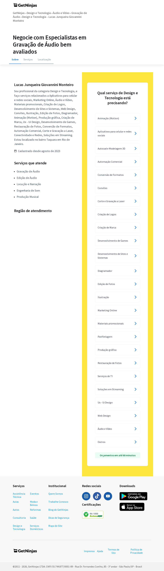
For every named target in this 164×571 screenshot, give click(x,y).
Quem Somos (55, 493)
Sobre (15, 59)
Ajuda (100, 551)
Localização (44, 59)
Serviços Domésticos (36, 527)
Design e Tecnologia (39, 13)
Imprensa (89, 551)
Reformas (35, 509)
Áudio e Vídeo (61, 13)
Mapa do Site (55, 525)
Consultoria (19, 517)
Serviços (28, 59)
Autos (16, 509)
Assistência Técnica (19, 495)
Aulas (16, 501)
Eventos (34, 493)
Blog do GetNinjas (58, 509)
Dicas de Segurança (58, 517)
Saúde (33, 517)
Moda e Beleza (34, 503)
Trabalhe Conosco (58, 501)
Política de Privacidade (136, 551)
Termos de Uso (113, 551)
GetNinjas (19, 13)
